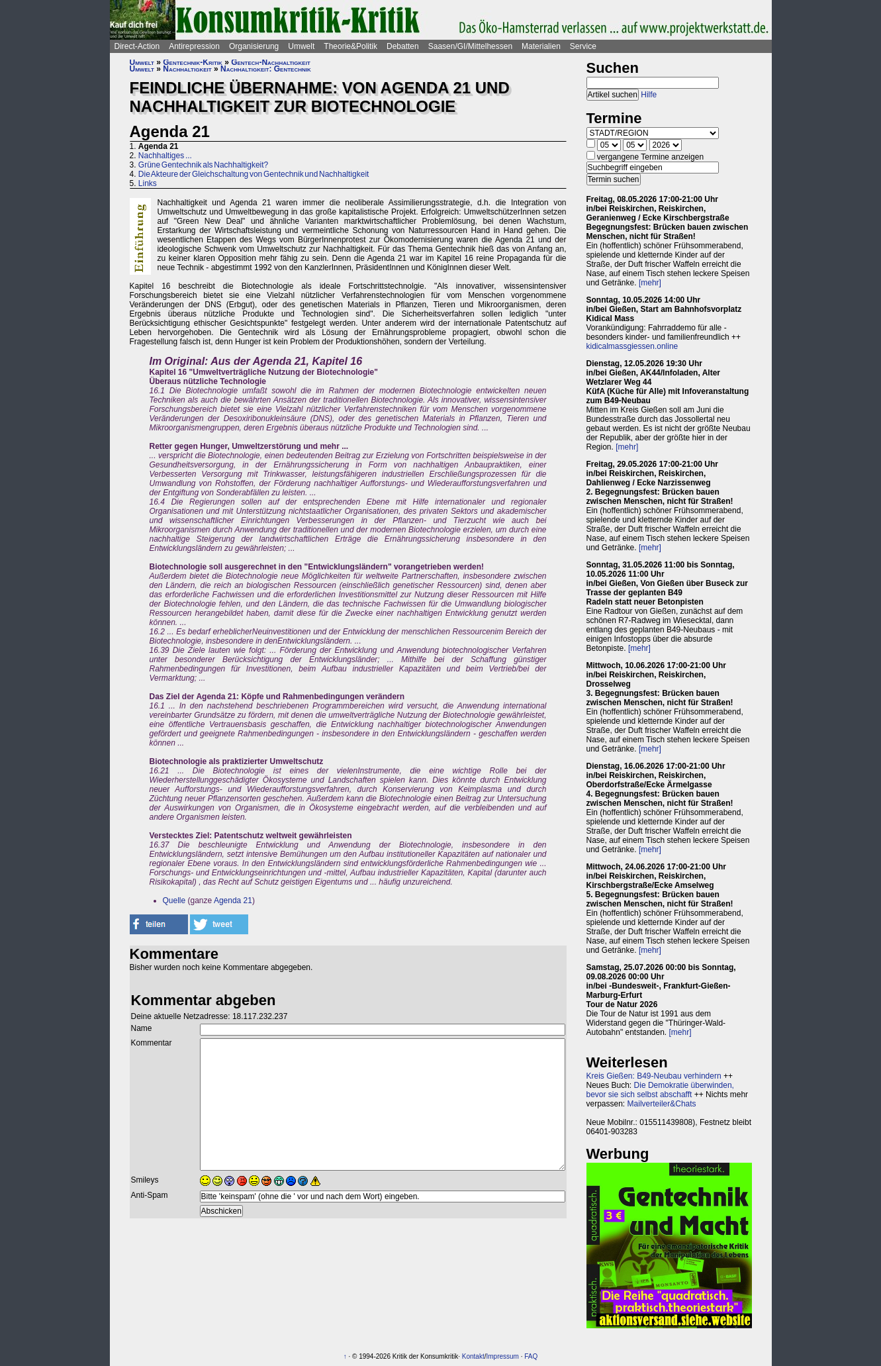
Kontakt (473, 1356)
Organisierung (254, 46)
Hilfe (649, 94)
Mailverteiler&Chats (661, 1103)
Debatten (403, 46)
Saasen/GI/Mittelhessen (470, 46)
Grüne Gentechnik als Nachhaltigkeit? (203, 165)
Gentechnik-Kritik (192, 62)
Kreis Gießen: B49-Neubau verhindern (653, 1076)
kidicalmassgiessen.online (632, 346)
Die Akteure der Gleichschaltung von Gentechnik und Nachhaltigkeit (253, 174)
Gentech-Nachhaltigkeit (270, 62)
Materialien (541, 46)
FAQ (530, 1356)
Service (583, 46)
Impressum (503, 1356)
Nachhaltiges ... (165, 155)
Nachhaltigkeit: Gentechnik (265, 68)
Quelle (174, 900)
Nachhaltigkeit (187, 68)
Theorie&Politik (350, 46)
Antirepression (194, 46)
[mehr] (650, 282)
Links (147, 183)
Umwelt (301, 46)
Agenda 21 (233, 900)
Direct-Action (137, 46)
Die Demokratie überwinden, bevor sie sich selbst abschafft (660, 1090)
